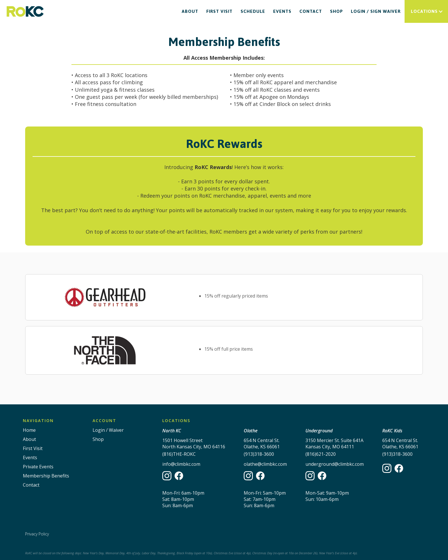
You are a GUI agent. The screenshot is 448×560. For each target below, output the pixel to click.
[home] (25, 11)
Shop (336, 11)
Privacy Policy (37, 534)
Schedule (253, 11)
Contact (310, 11)
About (190, 11)
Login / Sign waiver (376, 11)
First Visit (219, 11)
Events (282, 11)
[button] (426, 11)
